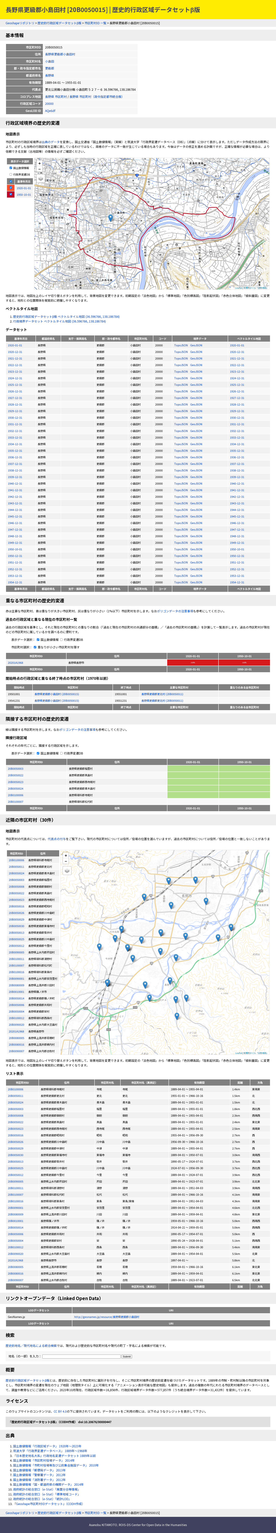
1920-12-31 (15, 352)
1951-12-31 (15, 562)
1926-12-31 (15, 391)
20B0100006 (15, 795)
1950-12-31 (15, 556)
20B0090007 (15, 1280)
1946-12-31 (15, 523)
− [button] (39, 169)
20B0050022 (15, 775)
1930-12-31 (15, 417)
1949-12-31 (15, 542)
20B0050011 (15, 1096)
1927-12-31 (15, 398)
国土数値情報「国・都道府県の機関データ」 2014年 (48, 1484)
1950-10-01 (15, 549)
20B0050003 (15, 768)
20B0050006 (15, 1234)
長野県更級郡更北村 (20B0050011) (162, 694)
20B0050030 (15, 1155)
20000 (49, 103)
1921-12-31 (15, 358)
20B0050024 (15, 788)
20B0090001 (15, 1208)
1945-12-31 (15, 516)
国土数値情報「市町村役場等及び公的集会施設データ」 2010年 (56, 1465)
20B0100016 (15, 1201)
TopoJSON (181, 345)
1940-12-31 (15, 483)
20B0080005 (15, 1267)
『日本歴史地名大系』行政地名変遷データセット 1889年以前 (54, 1455)
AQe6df (50, 110)
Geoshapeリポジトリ (20, 23)
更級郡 (49, 68)
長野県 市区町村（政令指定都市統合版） (97, 96)
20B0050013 (15, 1161)
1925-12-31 (15, 385)
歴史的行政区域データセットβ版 (59, 23)
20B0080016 (15, 1273)
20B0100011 (15, 1188)
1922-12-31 (15, 365)
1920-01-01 (15, 345)
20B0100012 (15, 1247)
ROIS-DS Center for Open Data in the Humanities (153, 1524)
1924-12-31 (15, 378)
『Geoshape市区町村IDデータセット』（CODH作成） (49, 1503)
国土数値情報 (19, 168)
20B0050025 (15, 1168)
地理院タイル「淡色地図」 (255, 287)
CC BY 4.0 (60, 1411)
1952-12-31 (15, 569)
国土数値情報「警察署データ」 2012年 (39, 1475)
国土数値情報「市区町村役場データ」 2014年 (44, 1460)
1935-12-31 (15, 450)
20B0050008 (15, 1115)
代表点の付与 (57, 839)
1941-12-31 (15, 490)
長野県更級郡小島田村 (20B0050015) (57, 694)
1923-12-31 (15, 371)
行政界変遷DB (20, 174)
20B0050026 (15, 1142)
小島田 (49, 61)
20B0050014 (15, 1227)
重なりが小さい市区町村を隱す (56, 647)
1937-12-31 (15, 464)
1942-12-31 (15, 496)
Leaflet (238, 287)
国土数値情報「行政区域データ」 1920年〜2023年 (47, 1446)
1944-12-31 (15, 510)
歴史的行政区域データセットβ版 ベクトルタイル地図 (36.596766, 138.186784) (66, 316)
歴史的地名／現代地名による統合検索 (31, 1345)
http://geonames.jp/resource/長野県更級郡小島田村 (106, 1317)
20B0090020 (15, 1254)
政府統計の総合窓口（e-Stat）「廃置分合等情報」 (47, 1489)
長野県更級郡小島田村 (60, 54)
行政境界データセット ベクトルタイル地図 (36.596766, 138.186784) (59, 321)
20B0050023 (15, 782)
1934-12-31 (15, 444)
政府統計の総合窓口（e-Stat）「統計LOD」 (42, 1499)
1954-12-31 (15, 582)
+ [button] (39, 163)
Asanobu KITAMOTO (103, 1524)
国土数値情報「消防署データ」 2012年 (39, 1479)
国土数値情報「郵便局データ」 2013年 (39, 1470)
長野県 (49, 75)
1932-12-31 (15, 431)
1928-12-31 (15, 404)
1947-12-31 (15, 529)
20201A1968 (15, 663)
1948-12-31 (15, 536)
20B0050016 (15, 1135)
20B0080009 (15, 1214)
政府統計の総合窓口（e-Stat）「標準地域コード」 (47, 1494)
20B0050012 (15, 1175)
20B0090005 (15, 1181)
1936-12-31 (15, 457)
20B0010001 (15, 1221)
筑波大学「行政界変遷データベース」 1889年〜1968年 (50, 1450)
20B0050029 (15, 1148)
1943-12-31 (15, 503)
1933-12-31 (15, 437)
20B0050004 (15, 1240)
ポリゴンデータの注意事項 (175, 611)
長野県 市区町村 (56, 96)
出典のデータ (51, 142)
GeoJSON (196, 345)
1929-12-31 (15, 411)
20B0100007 (15, 802)
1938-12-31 (15, 470)
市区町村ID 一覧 (95, 23)
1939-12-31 (15, 477)
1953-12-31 (15, 576)
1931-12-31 (15, 424)
